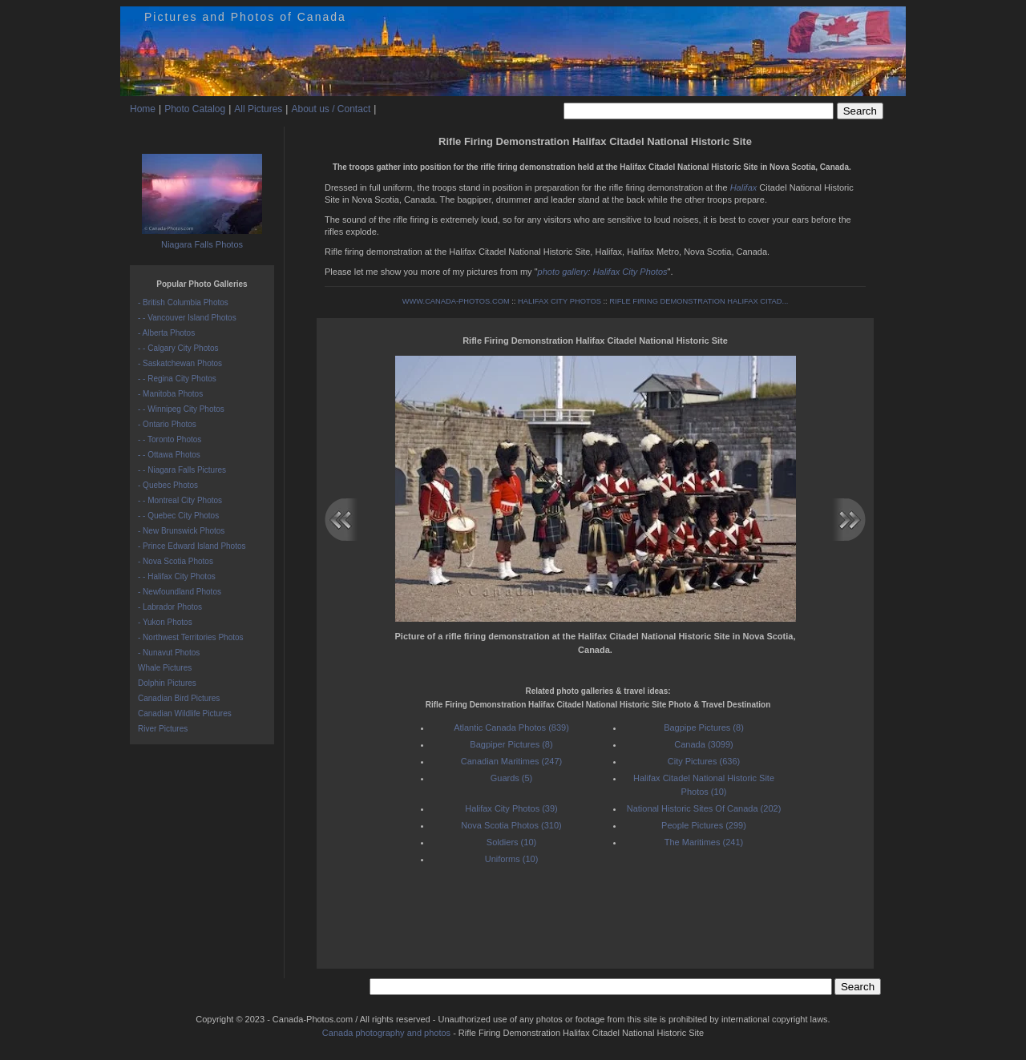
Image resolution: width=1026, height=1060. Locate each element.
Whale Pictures (165, 667)
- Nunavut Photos (169, 652)
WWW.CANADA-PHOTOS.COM (456, 301)
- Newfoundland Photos (179, 591)
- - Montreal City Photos (180, 500)
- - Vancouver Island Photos (187, 317)
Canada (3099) (703, 744)
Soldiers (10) (511, 842)
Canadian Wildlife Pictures (185, 713)
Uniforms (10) (512, 859)
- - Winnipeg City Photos (181, 409)
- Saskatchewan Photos (180, 363)
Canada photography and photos (386, 1033)
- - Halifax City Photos (177, 576)
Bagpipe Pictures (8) (704, 727)
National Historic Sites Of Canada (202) (704, 808)
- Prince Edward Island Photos (192, 546)
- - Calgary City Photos (178, 348)
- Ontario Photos (167, 424)
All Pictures (258, 109)
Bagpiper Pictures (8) (511, 744)
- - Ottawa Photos (169, 454)
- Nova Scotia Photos (175, 561)
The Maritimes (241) (703, 842)
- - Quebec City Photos (178, 515)
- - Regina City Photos (177, 378)
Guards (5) (512, 778)
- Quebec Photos (168, 485)
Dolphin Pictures (167, 683)
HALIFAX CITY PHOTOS (559, 301)
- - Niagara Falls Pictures (182, 470)
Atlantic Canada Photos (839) (511, 727)
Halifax (743, 187)
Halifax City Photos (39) (511, 808)
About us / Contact (330, 109)
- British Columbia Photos (183, 302)
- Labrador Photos (170, 607)
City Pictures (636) (704, 761)
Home (143, 109)
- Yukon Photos (165, 622)
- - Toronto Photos (169, 439)
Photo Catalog (194, 109)
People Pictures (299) (703, 825)
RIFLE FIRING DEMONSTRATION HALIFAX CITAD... (698, 301)
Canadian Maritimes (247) (512, 761)
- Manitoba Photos (170, 393)
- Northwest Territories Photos (191, 637)
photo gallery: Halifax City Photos (603, 271)
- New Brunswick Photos (181, 530)
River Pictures (163, 728)
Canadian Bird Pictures (179, 698)
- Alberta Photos (166, 332)
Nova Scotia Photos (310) (511, 825)
